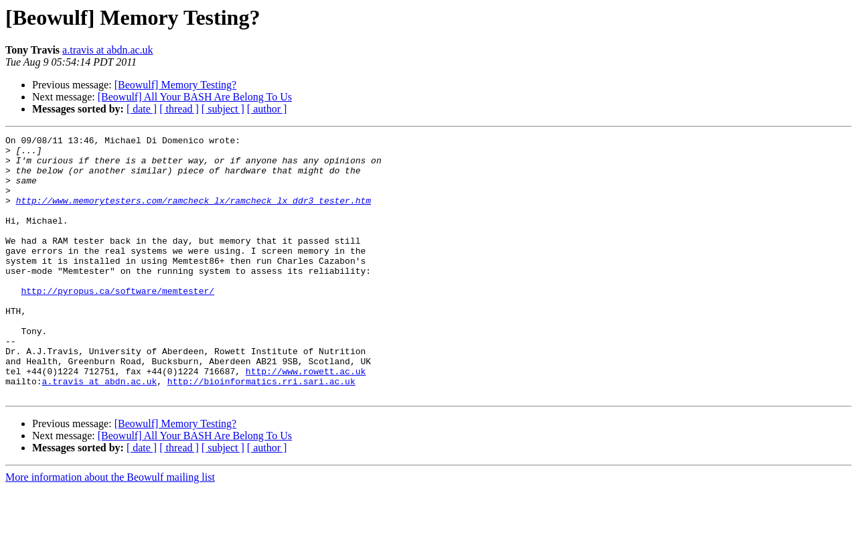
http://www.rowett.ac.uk (306, 419)
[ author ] (267, 108)
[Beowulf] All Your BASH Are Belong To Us (195, 96)
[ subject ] (223, 108)
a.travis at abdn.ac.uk (107, 50)
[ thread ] (179, 108)
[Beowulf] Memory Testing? (175, 84)
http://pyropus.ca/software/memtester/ (117, 323)
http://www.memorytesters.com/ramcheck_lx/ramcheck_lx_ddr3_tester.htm (193, 214)
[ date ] (142, 108)
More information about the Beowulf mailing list (110, 529)
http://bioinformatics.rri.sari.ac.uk (261, 431)
